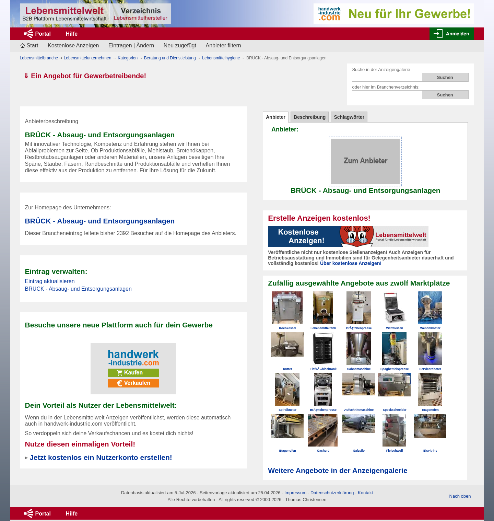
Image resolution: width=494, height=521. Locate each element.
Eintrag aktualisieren (50, 281)
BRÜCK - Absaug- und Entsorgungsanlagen (100, 221)
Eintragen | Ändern (131, 45)
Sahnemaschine (359, 369)
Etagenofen (430, 410)
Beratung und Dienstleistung (170, 58)
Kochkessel (287, 328)
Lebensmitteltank (323, 328)
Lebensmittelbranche (39, 58)
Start (32, 45)
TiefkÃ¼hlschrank (323, 369)
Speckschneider (395, 410)
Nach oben (460, 496)
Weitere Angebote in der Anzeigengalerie (337, 470)
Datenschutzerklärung (332, 492)
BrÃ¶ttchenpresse (323, 410)
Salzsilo (359, 450)
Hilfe (72, 34)
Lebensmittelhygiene (221, 58)
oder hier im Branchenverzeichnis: (386, 87)
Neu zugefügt (180, 45)
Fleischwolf (394, 450)
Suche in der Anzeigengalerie (381, 69)
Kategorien (128, 58)
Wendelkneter (430, 328)
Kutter (287, 369)
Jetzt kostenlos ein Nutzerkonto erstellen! (101, 457)
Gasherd (323, 450)
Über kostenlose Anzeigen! (350, 263)
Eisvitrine (430, 450)
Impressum (295, 492)
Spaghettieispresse (394, 369)
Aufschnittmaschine (359, 410)
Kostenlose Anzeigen (73, 45)
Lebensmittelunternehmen (87, 58)
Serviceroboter (430, 369)
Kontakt (365, 492)
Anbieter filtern (223, 45)
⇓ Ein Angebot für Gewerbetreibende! (84, 76)
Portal (43, 34)
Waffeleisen (394, 328)
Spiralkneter (287, 410)
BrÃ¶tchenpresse (359, 328)
